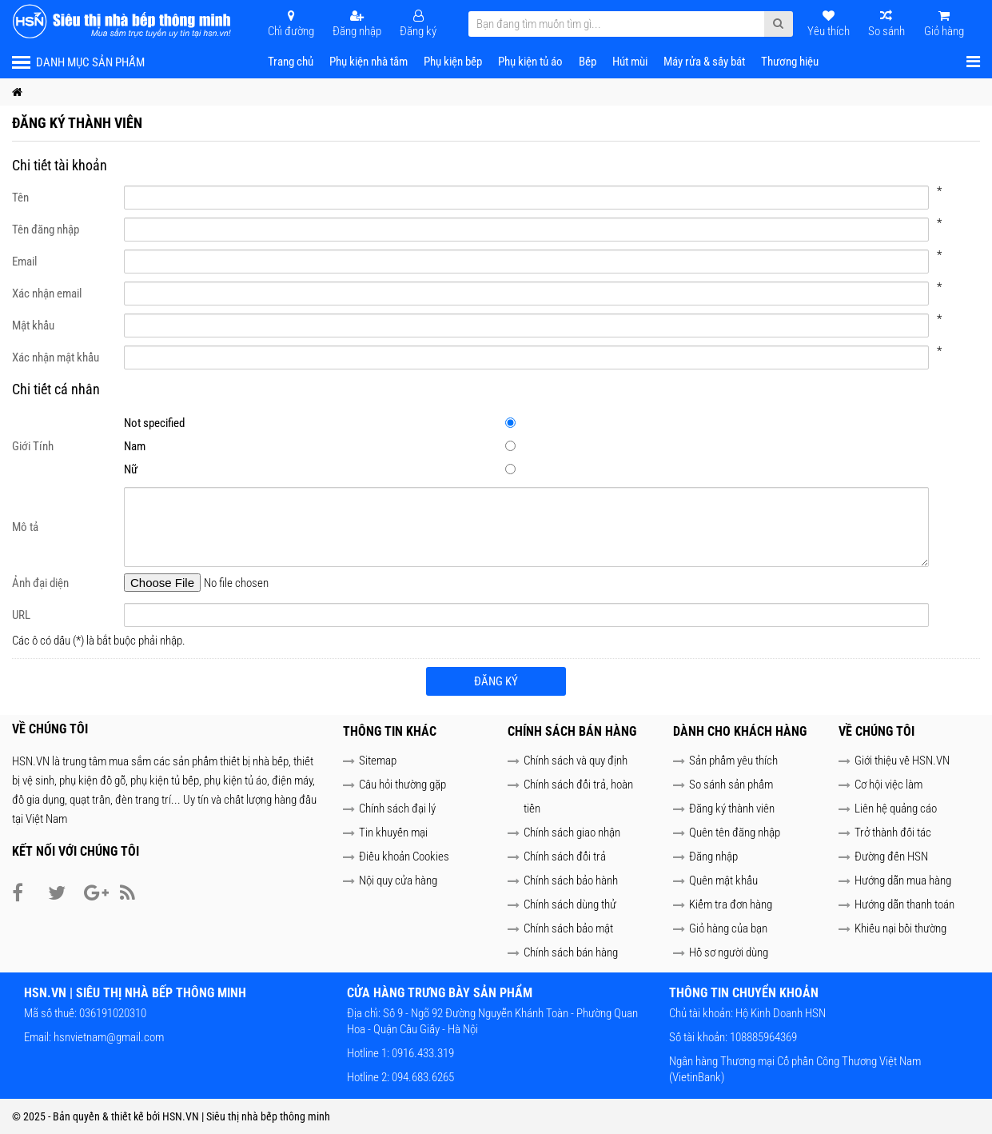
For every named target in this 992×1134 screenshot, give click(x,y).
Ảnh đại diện (40, 583)
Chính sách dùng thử (570, 904)
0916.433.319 (421, 1053)
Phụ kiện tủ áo (530, 61)
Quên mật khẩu (723, 880)
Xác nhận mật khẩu (55, 357)
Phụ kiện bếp (453, 61)
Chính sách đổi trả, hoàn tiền (578, 796)
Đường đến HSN (891, 856)
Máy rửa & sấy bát (704, 61)
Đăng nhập (713, 856)
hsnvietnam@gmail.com (109, 1037)
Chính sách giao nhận (572, 832)
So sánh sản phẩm (731, 784)
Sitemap (377, 760)
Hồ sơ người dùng (728, 952)
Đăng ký (496, 681)
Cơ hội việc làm (888, 784)
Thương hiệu (790, 61)
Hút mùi (629, 61)
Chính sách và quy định (575, 760)
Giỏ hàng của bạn (728, 928)
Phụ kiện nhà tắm (368, 61)
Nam (518, 446)
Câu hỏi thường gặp (402, 784)
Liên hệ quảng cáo (896, 808)
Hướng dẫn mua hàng (903, 880)
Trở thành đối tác (893, 832)
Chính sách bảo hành (571, 880)
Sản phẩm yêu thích (733, 760)
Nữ (518, 469)
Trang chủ (290, 61)
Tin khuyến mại (393, 832)
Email (24, 261)
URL (21, 615)
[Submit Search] (778, 24)
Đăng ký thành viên (732, 808)
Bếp (587, 61)
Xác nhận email (47, 293)
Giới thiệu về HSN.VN (902, 760)
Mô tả (25, 527)
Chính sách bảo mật (568, 928)
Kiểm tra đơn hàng (730, 904)
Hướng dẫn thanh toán (904, 904)
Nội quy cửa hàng (398, 880)
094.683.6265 (421, 1077)
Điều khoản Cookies (404, 856)
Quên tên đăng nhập (734, 832)
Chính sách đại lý (397, 808)
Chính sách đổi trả (565, 856)
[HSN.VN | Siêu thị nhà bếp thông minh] (124, 21)
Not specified (518, 423)
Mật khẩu (33, 325)
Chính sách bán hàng (571, 952)
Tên (20, 197)
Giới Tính (33, 446)
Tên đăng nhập (45, 229)
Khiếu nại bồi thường (900, 928)
